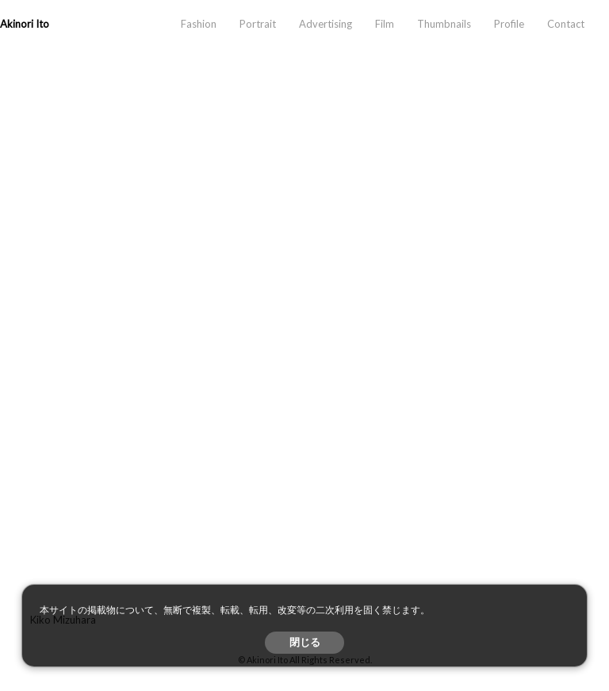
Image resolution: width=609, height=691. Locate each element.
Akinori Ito (24, 23)
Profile (509, 23)
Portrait (257, 23)
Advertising (325, 23)
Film (384, 23)
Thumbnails (444, 23)
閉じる (304, 642)
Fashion (198, 23)
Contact (565, 23)
